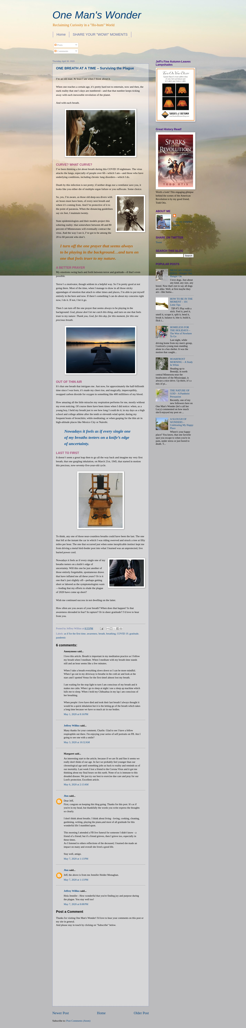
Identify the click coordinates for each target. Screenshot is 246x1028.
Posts (58, 45)
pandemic (61, 637)
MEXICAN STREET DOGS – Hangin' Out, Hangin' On (181, 273)
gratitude (133, 633)
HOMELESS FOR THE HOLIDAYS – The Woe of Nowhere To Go (181, 332)
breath (102, 633)
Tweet (159, 242)
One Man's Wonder (96, 15)
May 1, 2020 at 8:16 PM (76, 714)
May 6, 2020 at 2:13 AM (76, 784)
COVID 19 (122, 633)
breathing (111, 633)
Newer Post (60, 1013)
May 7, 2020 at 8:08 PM (76, 904)
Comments (61, 51)
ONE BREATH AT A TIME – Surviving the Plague (95, 68)
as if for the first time (75, 633)
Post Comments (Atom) (78, 1020)
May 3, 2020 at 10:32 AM (77, 742)
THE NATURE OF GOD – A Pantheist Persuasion (179, 393)
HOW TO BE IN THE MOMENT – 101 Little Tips (181, 301)
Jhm (66, 795)
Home (61, 34)
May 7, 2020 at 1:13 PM (76, 858)
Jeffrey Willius (72, 725)
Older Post (141, 1013)
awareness (92, 633)
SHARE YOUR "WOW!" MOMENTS (100, 34)
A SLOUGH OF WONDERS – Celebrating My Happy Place (181, 424)
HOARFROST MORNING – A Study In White (181, 362)
